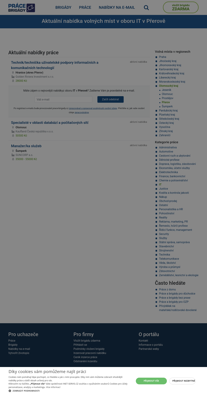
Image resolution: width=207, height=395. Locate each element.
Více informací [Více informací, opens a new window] (53, 387)
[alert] (103, 197)
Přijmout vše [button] (151, 380)
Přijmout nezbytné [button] (183, 380)
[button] (70, 390)
